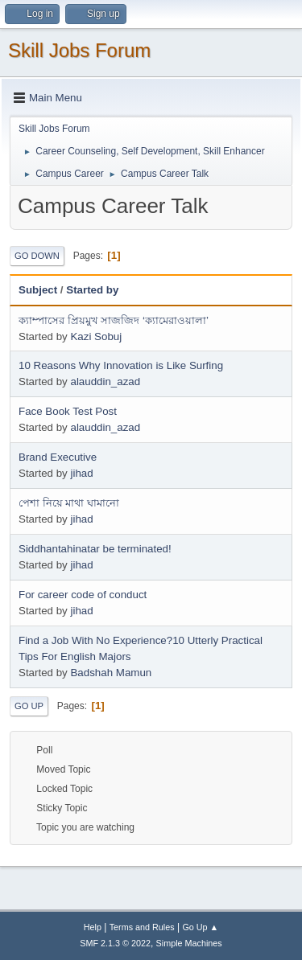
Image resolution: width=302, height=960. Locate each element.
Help (92, 927)
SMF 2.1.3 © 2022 (115, 943)
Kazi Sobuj (96, 336)
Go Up (28, 706)
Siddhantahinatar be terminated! (95, 549)
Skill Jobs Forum (79, 50)
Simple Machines (189, 943)
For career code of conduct (83, 595)
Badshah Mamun (110, 673)
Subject (38, 290)
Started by (92, 290)
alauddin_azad (105, 381)
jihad (81, 473)
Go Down (37, 256)
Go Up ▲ (200, 927)
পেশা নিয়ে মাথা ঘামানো (69, 503)
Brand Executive (58, 457)
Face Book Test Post (68, 411)
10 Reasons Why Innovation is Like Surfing (121, 365)
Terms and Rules (142, 927)
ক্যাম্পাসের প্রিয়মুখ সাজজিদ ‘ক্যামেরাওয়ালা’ (114, 320)
